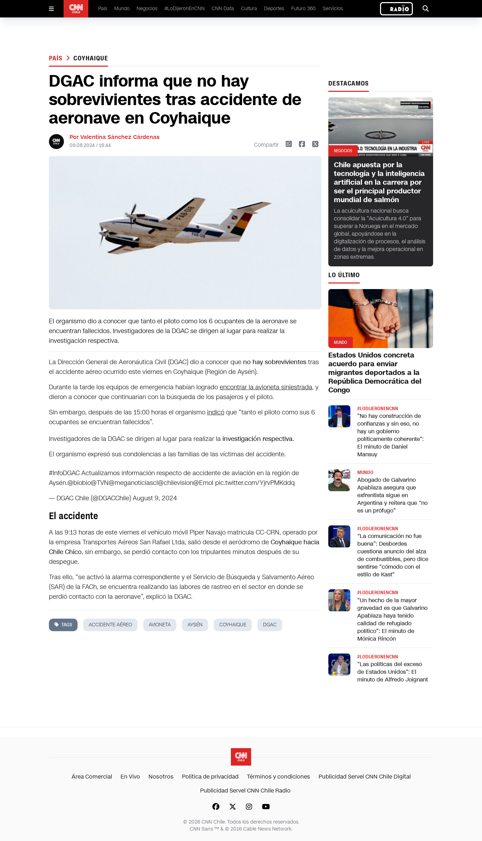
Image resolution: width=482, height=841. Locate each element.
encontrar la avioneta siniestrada (266, 387)
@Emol (203, 482)
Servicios (333, 8)
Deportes (274, 8)
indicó (215, 412)
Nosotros (161, 777)
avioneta (160, 624)
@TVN (100, 482)
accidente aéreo (110, 624)
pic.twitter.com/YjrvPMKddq (255, 482)
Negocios (147, 8)
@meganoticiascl (133, 482)
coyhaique (90, 58)
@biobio (79, 482)
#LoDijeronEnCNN (185, 8)
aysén (195, 624)
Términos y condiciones (278, 777)
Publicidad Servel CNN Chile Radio (245, 791)
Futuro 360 (303, 8)
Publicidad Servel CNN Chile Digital (365, 777)
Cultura (249, 8)
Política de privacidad (210, 777)
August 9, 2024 (155, 498)
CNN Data (223, 8)
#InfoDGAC (64, 473)
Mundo (122, 8)
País (102, 8)
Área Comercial (92, 777)
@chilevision (175, 482)
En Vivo (130, 777)
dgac (270, 624)
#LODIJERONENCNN (377, 408)
